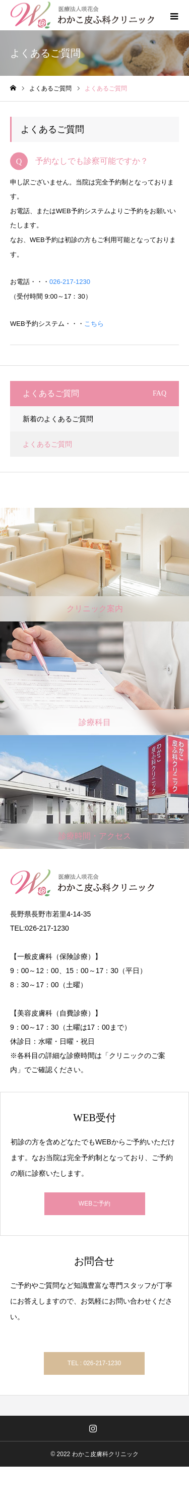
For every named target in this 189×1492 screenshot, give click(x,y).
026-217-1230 (69, 281)
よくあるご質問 (47, 444)
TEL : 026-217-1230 (94, 1363)
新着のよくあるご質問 (58, 419)
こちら (94, 323)
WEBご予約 (94, 1203)
